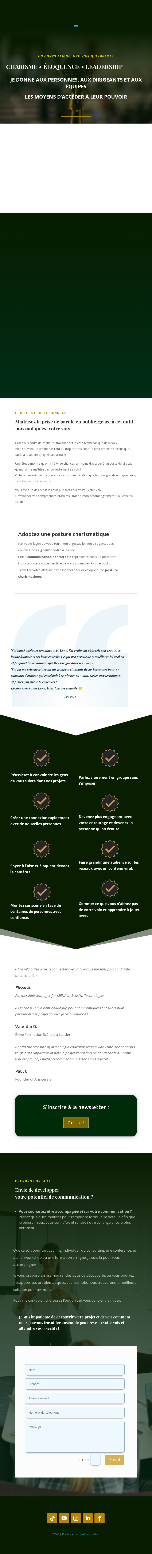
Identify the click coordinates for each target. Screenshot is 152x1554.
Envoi (114, 1459)
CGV (56, 1534)
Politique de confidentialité (80, 1534)
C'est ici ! (76, 1123)
